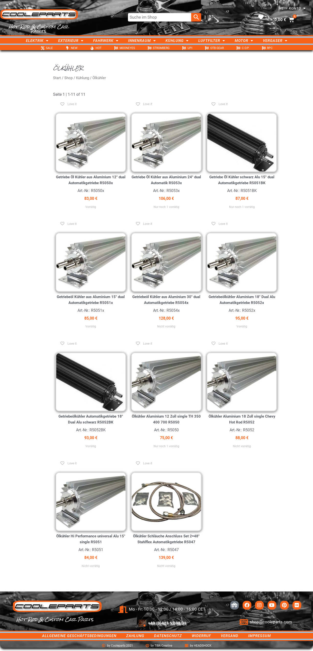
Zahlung (135, 636)
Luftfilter (211, 40)
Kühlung (177, 40)
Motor (244, 40)
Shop (68, 78)
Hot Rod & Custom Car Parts (38, 29)
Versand (229, 636)
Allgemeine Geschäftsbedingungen (79, 636)
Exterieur (70, 40)
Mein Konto (292, 8)
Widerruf (201, 636)
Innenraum (142, 40)
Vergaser (275, 40)
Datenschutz (168, 636)
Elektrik (37, 40)
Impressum (259, 636)
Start (57, 78)
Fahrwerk (105, 40)
